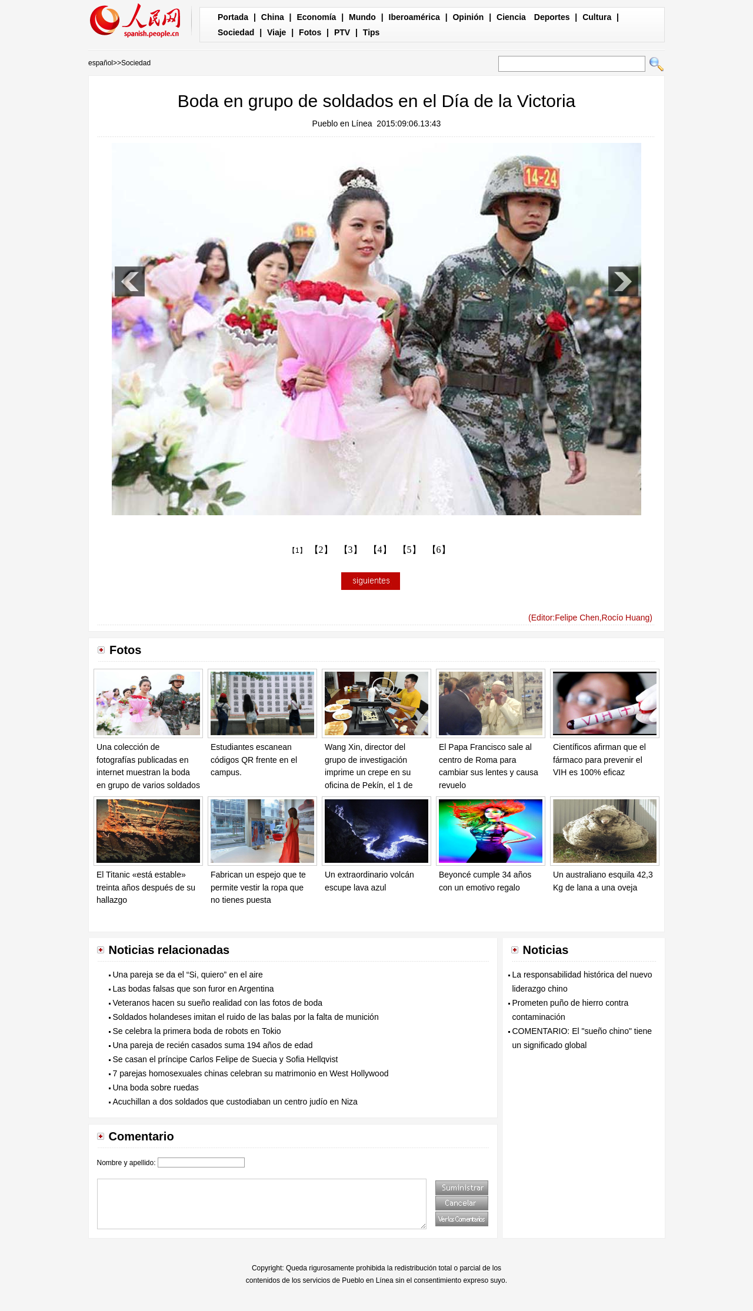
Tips (371, 32)
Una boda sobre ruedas (156, 1087)
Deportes (552, 17)
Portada (233, 17)
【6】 (439, 550)
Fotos (310, 32)
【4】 (380, 550)
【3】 (350, 550)
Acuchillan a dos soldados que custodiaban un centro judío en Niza (235, 1101)
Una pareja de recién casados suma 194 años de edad (213, 1045)
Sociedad (236, 32)
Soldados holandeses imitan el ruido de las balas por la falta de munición (246, 1017)
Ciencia (511, 17)
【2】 (321, 550)
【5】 (409, 550)
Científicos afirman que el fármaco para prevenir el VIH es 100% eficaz (599, 759)
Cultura (596, 17)
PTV (342, 32)
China (272, 17)
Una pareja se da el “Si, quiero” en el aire (188, 974)
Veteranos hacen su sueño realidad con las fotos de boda (217, 1003)
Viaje (276, 32)
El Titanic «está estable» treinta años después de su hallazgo (145, 887)
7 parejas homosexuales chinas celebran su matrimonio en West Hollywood (251, 1073)
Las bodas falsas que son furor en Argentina (193, 988)
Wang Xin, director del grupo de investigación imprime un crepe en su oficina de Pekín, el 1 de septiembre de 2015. (368, 772)
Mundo (362, 17)
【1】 (297, 550)
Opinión (468, 17)
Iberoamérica (414, 17)
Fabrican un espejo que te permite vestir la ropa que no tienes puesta (258, 887)
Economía (316, 17)
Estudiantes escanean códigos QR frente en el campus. (254, 759)
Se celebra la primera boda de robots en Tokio (197, 1031)
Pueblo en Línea (342, 123)
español (100, 63)
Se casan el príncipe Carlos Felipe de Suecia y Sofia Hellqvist (225, 1059)
